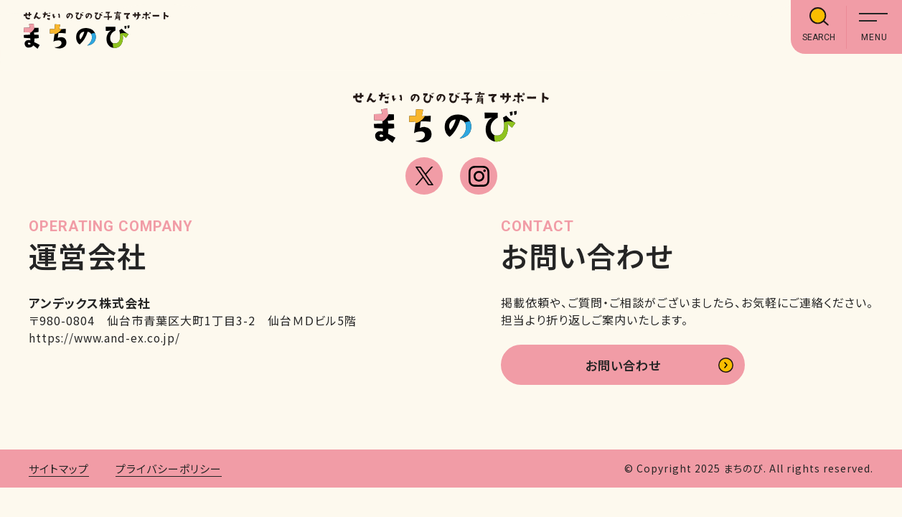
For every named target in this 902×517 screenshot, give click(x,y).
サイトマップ (59, 470)
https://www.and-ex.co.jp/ (108, 337)
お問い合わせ (623, 366)
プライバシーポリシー (169, 470)
